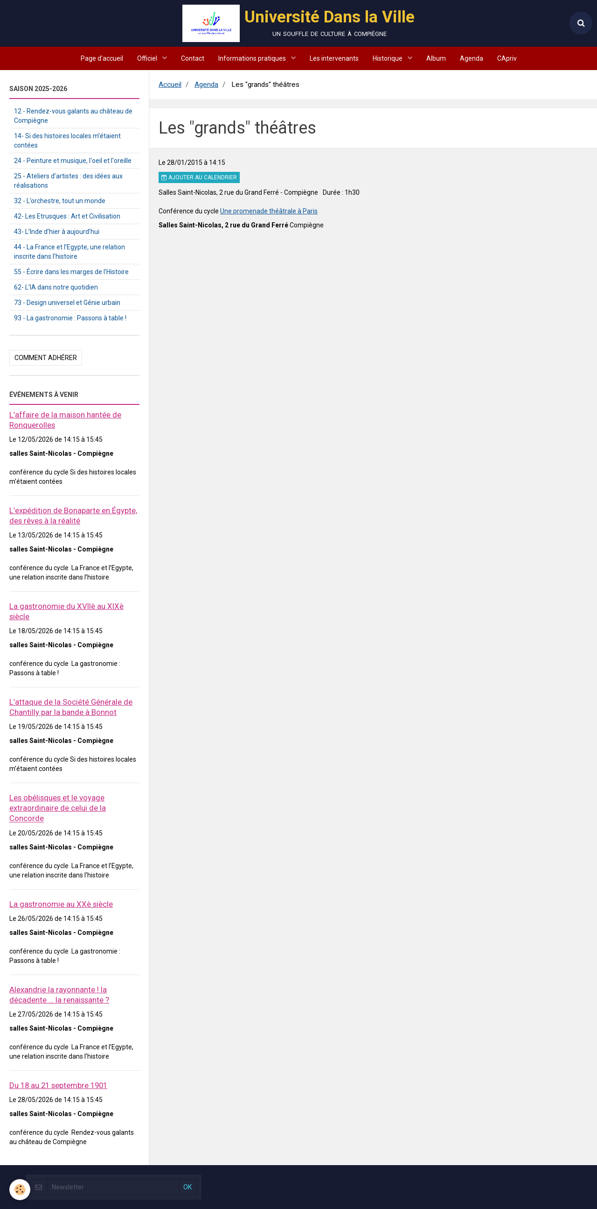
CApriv (507, 58)
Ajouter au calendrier (199, 177)
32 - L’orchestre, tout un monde (59, 201)
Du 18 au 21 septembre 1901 (58, 1085)
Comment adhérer (45, 357)
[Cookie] (19, 1189)
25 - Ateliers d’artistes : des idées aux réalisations (68, 180)
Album (436, 58)
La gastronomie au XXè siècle (61, 904)
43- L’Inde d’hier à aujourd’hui (56, 231)
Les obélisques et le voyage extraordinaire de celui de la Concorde (57, 808)
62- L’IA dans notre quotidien (56, 287)
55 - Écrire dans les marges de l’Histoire (71, 272)
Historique (388, 58)
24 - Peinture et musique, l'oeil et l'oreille (73, 160)
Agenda (471, 58)
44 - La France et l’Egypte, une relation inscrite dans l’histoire (69, 251)
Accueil (170, 84)
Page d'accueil (102, 58)
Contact (192, 58)
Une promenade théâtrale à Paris (269, 211)
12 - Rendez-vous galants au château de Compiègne (73, 115)
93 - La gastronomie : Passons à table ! (70, 318)
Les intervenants (334, 58)
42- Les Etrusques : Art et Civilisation (67, 216)
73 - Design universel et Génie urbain (67, 302)
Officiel (148, 58)
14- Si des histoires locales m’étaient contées (67, 140)
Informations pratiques (252, 58)
